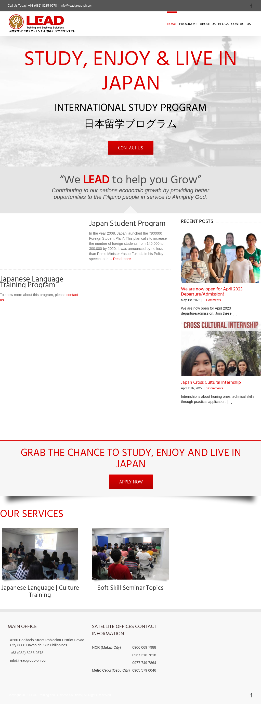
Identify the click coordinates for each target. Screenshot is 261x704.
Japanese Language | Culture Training (40, 591)
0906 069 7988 (144, 647)
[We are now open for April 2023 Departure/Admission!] (221, 258)
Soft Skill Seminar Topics (130, 588)
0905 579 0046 (144, 670)
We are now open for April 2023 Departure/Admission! (211, 292)
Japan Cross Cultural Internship (211, 382)
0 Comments (212, 300)
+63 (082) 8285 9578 (26, 653)
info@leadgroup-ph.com (77, 5)
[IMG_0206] (130, 530)
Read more (122, 259)
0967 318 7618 (144, 655)
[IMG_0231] (40, 530)
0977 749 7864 (144, 663)
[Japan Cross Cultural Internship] (221, 348)
